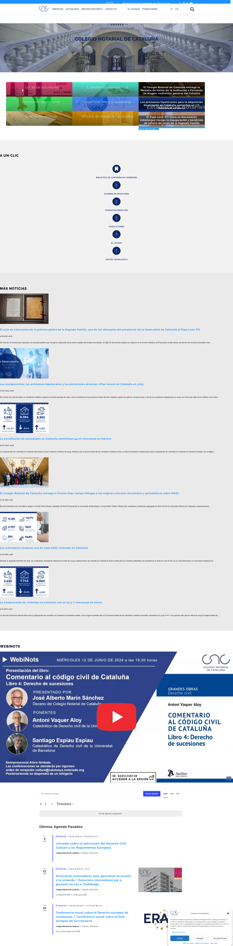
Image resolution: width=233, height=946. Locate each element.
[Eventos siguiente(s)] (45, 804)
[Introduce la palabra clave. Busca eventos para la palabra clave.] (91, 794)
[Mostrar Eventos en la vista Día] (177, 794)
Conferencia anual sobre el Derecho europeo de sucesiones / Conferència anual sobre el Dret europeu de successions (92, 917)
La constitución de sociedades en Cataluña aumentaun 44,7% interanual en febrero (55, 438)
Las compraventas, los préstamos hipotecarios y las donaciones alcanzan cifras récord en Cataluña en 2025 (72, 384)
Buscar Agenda (152, 794)
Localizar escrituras (42, 87)
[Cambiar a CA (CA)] (176, 9)
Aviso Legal (213, 943)
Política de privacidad (202, 943)
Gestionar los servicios (178, 932)
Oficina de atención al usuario (108, 116)
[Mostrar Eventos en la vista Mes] (171, 794)
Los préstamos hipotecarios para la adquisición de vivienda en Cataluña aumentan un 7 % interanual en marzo (171, 105)
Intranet (110, 3)
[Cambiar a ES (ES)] (171, 9)
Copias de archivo (41, 116)
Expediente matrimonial (107, 87)
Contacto (111, 9)
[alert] (110, 813)
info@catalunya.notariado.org (140, 3)
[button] (228, 913)
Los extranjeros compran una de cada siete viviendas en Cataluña (44, 547)
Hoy (52, 804)
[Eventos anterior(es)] (40, 804)
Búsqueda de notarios (41, 102)
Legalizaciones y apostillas (107, 102)
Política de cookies (188, 943)
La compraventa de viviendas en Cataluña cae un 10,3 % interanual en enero (51, 602)
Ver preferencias (220, 938)
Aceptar (180, 938)
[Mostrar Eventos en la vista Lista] (165, 794)
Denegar (199, 938)
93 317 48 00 (164, 3)
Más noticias (147, 129)
